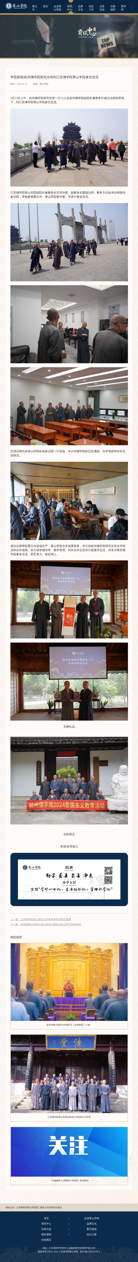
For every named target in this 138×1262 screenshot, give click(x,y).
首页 (45, 6)
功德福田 (112, 8)
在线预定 (46, 1240)
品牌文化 (80, 8)
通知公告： (11, 1207)
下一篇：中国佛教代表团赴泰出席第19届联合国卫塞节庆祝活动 (45, 924)
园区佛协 (46, 1234)
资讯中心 (69, 8)
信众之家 (92, 1234)
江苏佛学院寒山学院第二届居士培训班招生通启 (39, 1207)
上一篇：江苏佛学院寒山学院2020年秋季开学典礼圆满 (40, 919)
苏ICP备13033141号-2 (89, 1251)
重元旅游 (92, 1229)
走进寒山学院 (57, 8)
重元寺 (34, 8)
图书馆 (123, 8)
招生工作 (91, 8)
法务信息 (102, 8)
